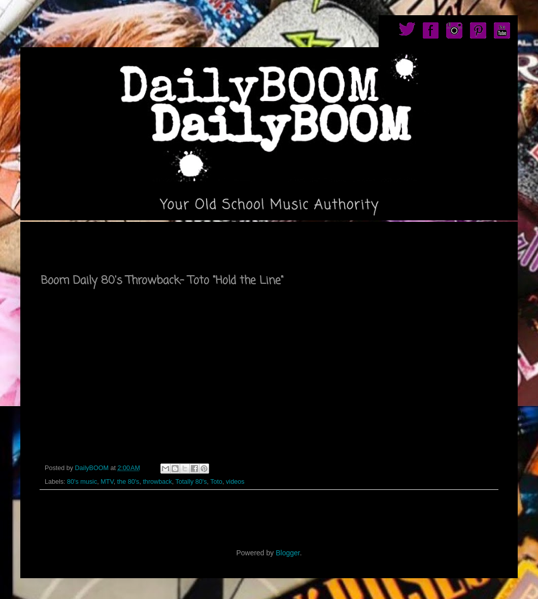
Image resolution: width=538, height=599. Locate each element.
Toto (216, 481)
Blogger (287, 553)
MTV (106, 481)
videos (235, 481)
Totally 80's (191, 481)
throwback (157, 481)
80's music (82, 481)
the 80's (128, 481)
